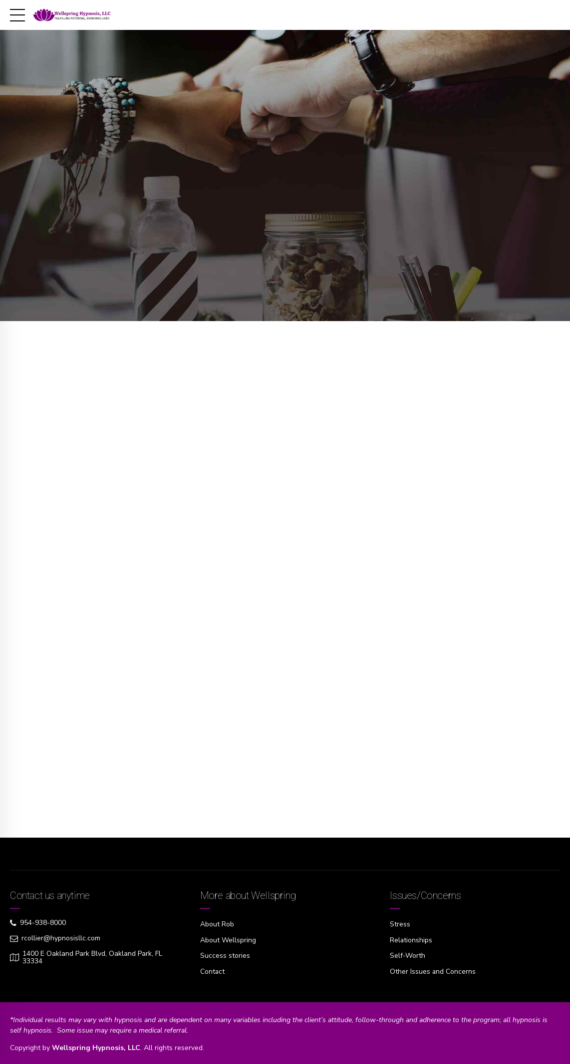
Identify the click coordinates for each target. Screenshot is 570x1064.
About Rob (217, 924)
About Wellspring (228, 939)
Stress (400, 924)
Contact (212, 970)
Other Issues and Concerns (433, 970)
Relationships (411, 939)
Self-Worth (407, 955)
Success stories (225, 955)
